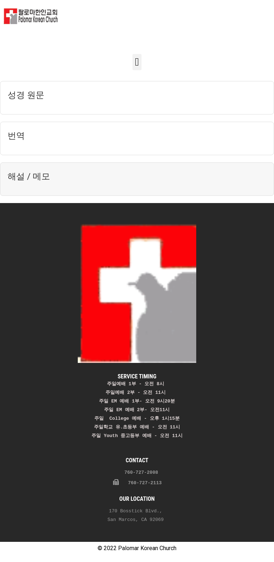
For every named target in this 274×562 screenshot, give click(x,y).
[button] (137, 62)
